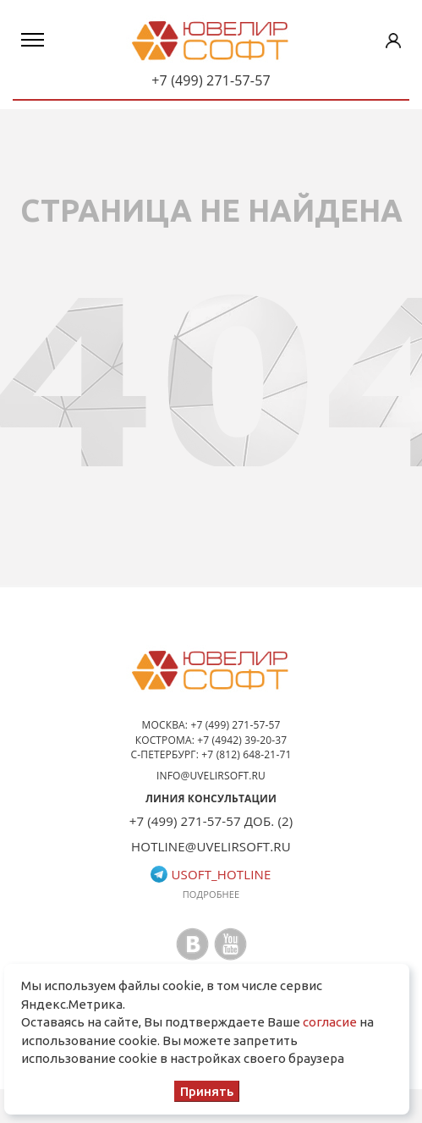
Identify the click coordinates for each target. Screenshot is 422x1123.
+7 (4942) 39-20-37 (242, 740)
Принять (206, 1091)
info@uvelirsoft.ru (211, 775)
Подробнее (211, 894)
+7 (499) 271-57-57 (211, 80)
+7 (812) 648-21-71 (246, 754)
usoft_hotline (211, 874)
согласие (330, 1022)
